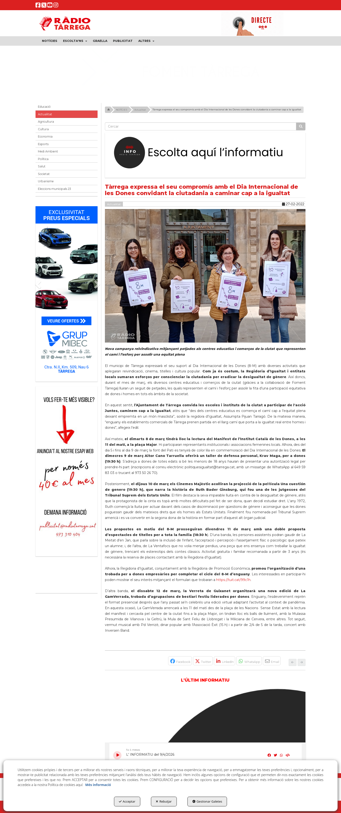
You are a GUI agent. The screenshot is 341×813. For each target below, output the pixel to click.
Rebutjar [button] (164, 801)
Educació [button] (44, 106)
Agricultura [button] (46, 121)
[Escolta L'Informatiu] (205, 153)
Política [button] (43, 159)
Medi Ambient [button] (48, 151)
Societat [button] (44, 174)
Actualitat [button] (45, 114)
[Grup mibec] (67, 291)
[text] (200, 126)
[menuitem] (49, 41)
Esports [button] (43, 144)
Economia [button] (45, 136)
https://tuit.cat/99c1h (233, 580)
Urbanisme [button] (46, 181)
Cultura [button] (43, 129)
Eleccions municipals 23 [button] (54, 189)
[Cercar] (300, 126)
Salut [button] (41, 166)
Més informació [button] (98, 784)
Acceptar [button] (127, 801)
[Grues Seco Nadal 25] (170, 72)
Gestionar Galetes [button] (207, 801)
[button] (38, 6)
